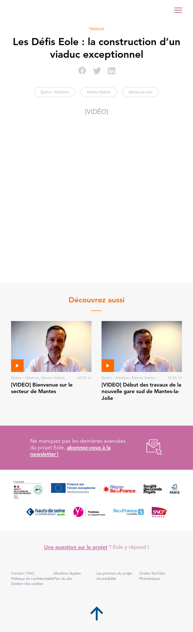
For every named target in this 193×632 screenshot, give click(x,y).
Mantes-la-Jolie (141, 92)
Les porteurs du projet (114, 573)
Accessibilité (106, 578)
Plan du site (63, 578)
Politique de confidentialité (32, 578)
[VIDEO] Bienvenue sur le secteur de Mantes (42, 388)
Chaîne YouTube (152, 573)
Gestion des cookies (27, 583)
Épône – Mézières (55, 92)
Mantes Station (99, 92)
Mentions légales (67, 573)
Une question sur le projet (75, 547)
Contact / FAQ (22, 573)
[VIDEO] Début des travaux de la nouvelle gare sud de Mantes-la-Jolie (141, 391)
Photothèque (149, 578)
